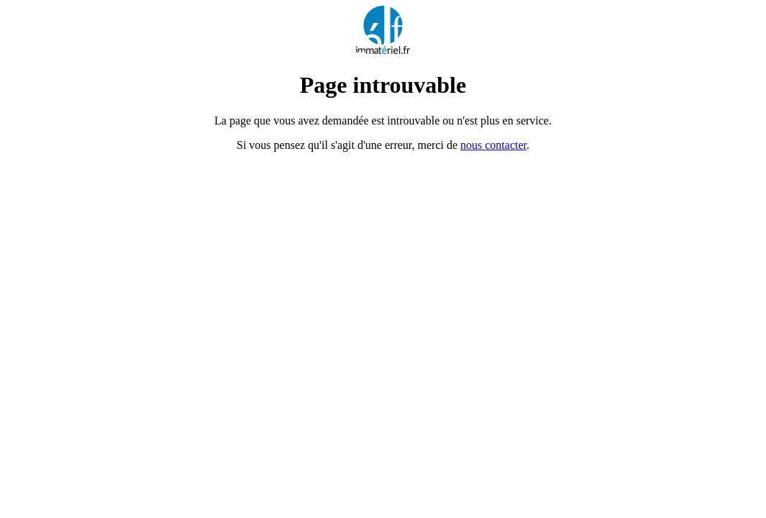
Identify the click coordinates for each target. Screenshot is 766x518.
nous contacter (493, 145)
